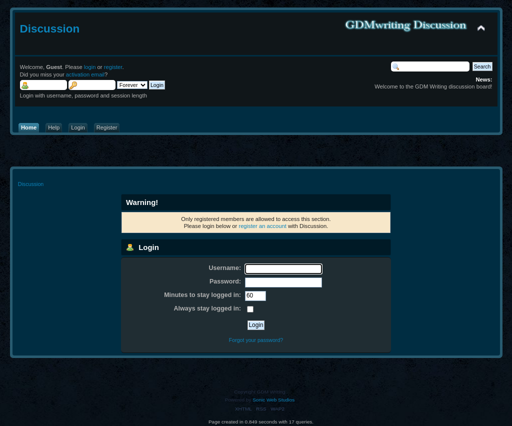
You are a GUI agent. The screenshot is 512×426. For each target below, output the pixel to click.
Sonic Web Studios (273, 399)
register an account (262, 226)
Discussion (50, 28)
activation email (85, 75)
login (90, 67)
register (113, 67)
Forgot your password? (256, 340)
